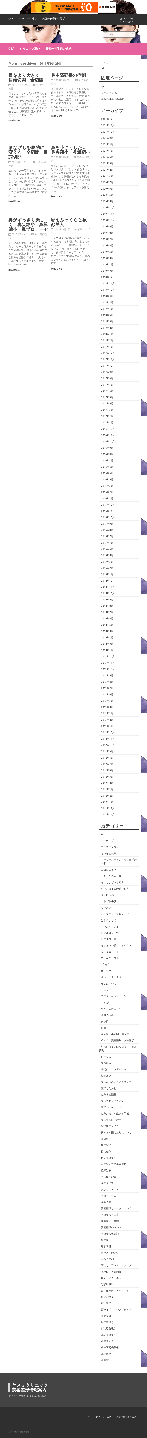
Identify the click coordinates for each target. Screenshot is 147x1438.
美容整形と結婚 (110, 1221)
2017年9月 (107, 372)
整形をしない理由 (111, 1119)
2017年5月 (107, 397)
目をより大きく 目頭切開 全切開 (26, 77)
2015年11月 (108, 511)
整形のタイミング (111, 1107)
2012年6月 (107, 770)
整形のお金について (112, 1100)
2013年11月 (108, 662)
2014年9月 (107, 599)
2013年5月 (107, 700)
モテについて (108, 983)
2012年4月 (107, 783)
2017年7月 (107, 384)
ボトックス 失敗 (111, 977)
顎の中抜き (107, 1322)
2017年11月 (108, 359)
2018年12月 (108, 277)
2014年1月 (107, 650)
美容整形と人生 (110, 1214)
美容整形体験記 (110, 1233)
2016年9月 (107, 447)
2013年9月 (107, 675)
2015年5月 (107, 549)
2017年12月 (108, 353)
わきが (105, 1002)
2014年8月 (107, 605)
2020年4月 (107, 201)
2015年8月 (107, 530)
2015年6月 (107, 542)
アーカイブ (107, 840)
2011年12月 (108, 808)
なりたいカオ (108, 907)
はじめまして (108, 920)
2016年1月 (107, 498)
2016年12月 (108, 428)
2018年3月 (107, 334)
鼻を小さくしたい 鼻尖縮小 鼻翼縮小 (71, 149)
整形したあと (108, 1088)
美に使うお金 (108, 1176)
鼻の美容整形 (108, 1334)
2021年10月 (108, 131)
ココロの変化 (108, 869)
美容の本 (106, 1202)
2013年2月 (107, 719)
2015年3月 (107, 561)
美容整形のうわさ (111, 1227)
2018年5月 (107, 321)
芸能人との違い (110, 1252)
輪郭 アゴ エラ (111, 1277)
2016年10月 (108, 441)
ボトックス (107, 970)
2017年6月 (107, 390)
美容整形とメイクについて (116, 1208)
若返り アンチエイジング (116, 1265)
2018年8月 (107, 302)
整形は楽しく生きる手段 (115, 1113)
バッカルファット (111, 926)
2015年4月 (107, 555)
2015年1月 (107, 574)
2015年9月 (107, 523)
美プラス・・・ (110, 1189)
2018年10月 (108, 289)
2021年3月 (107, 176)
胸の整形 (106, 1240)
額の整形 (106, 1303)
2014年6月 (107, 618)
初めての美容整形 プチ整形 (117, 1040)
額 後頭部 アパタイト (115, 1290)
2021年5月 (107, 163)
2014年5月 (107, 624)
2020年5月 (107, 194)
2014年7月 (107, 612)
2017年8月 (107, 378)
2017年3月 (107, 409)
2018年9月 (107, 296)
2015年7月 (107, 536)
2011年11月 (108, 814)
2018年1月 (107, 346)
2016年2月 (107, 492)
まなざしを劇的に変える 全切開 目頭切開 (28, 152)
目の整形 (106, 1151)
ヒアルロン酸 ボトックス (116, 945)
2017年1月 (107, 422)
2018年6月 (107, 315)
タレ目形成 (107, 895)
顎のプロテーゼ (110, 1315)
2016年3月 (107, 485)
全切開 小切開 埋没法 (115, 1034)
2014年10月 (108, 593)
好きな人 (106, 1056)
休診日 (105, 1021)
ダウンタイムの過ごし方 (115, 888)
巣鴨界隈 (106, 1063)
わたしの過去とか (111, 1008)
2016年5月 (107, 473)
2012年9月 (107, 751)
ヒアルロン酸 (108, 939)
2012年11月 (108, 738)
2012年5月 (107, 776)
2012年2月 (107, 795)
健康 (103, 1027)
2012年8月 (107, 757)
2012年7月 (107, 764)
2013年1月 (107, 726)
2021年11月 (108, 125)
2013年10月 (108, 669)
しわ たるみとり (111, 876)
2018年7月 (107, 308)
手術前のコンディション (115, 1069)
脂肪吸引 (106, 1246)
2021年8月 (107, 144)
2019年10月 (108, 220)
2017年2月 (107, 416)
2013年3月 (107, 713)
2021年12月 (108, 119)
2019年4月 (107, 258)
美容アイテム (108, 1195)
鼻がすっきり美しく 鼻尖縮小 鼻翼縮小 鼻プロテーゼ (28, 224)
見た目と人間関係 (111, 1271)
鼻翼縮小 (106, 1360)
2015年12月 (108, 504)
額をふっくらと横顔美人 (69, 222)
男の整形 (106, 1145)
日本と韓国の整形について (116, 1132)
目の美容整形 (108, 1157)
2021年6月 (107, 157)
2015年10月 (108, 517)
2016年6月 (107, 466)
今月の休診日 (108, 1015)
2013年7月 (107, 688)
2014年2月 (107, 643)
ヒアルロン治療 (110, 932)
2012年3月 (107, 789)
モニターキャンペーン (113, 996)
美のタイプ (107, 1183)
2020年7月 (107, 182)
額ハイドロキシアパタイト (116, 1309)
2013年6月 (107, 694)
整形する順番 (108, 1094)
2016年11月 (108, 435)
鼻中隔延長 (107, 1341)
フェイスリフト (110, 951)
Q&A (11, 18)
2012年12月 (108, 732)
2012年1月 (107, 801)
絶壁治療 (106, 1170)
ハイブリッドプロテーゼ (115, 913)
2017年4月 (107, 403)
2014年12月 (108, 580)
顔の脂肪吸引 (108, 1328)
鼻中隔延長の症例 (68, 75)
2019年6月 (107, 245)
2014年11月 (108, 586)
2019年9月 (107, 226)
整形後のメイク (110, 1126)
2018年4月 (107, 327)
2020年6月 (107, 188)
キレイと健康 (108, 853)
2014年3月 (107, 637)
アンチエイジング (111, 847)
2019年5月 (107, 251)
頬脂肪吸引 (107, 1284)
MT (103, 834)
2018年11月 (108, 283)
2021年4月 (107, 169)
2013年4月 (107, 707)
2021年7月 (107, 150)
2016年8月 (107, 454)
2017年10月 (108, 365)
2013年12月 (108, 656)
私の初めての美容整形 (113, 1164)
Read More (14, 120)
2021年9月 (107, 138)
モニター (106, 989)
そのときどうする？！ (113, 882)
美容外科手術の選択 (53, 18)
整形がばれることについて (116, 1081)
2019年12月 (108, 207)
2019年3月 (107, 264)
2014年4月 (107, 631)
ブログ (105, 964)
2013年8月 (107, 681)
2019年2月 (107, 270)
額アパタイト (108, 1296)
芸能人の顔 (107, 1259)
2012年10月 (108, 745)
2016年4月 (107, 479)
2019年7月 (107, 239)
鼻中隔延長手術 (110, 1347)
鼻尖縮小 (106, 1353)
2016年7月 (107, 460)
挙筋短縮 (106, 1075)
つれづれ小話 (108, 901)
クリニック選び (28, 18)
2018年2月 (107, 340)
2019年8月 (107, 232)
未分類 (105, 1138)
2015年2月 (107, 568)
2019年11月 (108, 213)
